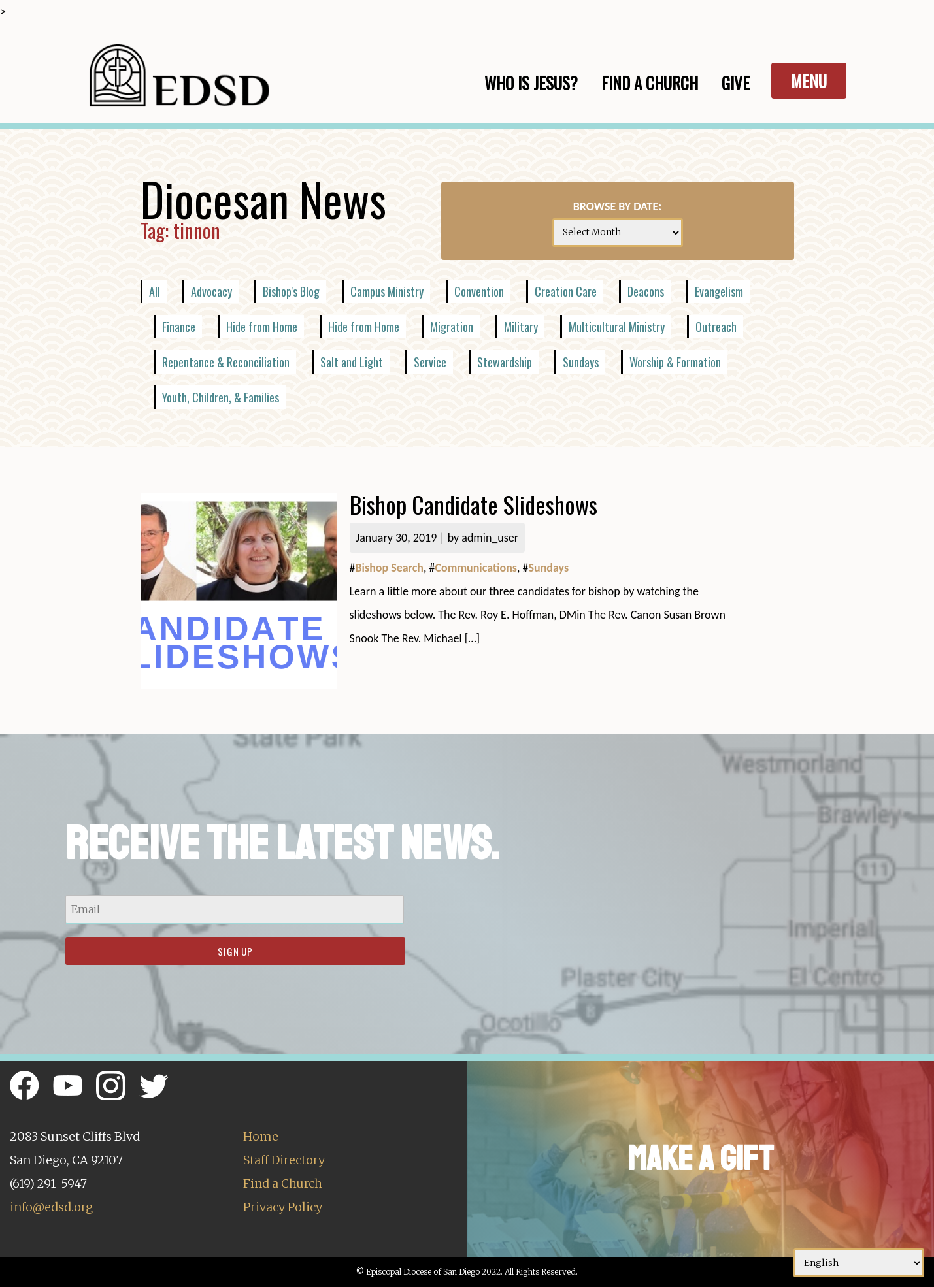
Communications (476, 568)
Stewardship (504, 361)
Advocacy (211, 291)
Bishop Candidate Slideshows (473, 504)
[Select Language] (858, 1262)
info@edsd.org (51, 1206)
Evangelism (719, 291)
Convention (479, 291)
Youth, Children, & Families (220, 397)
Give (736, 83)
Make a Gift (700, 1159)
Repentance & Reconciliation (226, 361)
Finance (178, 326)
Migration (451, 326)
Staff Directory (284, 1159)
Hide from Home (261, 326)
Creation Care (566, 291)
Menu (809, 81)
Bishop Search (389, 568)
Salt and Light (351, 361)
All (154, 291)
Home (260, 1136)
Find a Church (282, 1183)
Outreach (716, 326)
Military (521, 326)
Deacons (645, 291)
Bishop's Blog (291, 291)
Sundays (581, 361)
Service (430, 361)
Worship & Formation (675, 361)
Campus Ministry (387, 291)
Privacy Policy (282, 1206)
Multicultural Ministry (617, 326)
